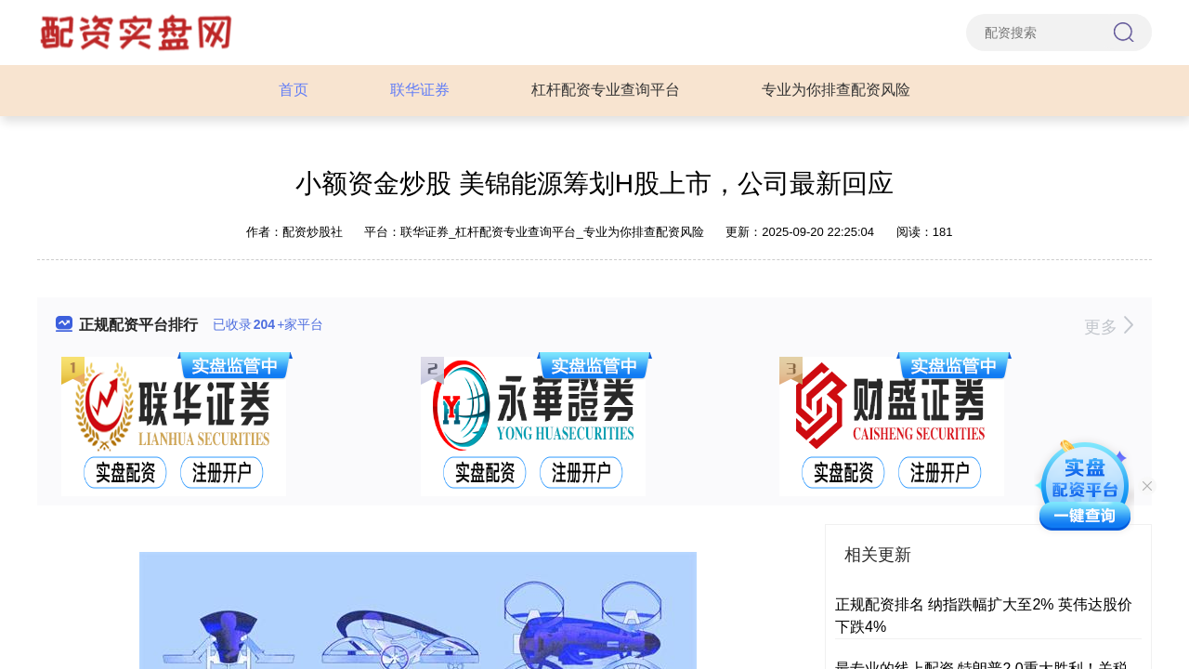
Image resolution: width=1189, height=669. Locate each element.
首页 (293, 90)
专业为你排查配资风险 (836, 90)
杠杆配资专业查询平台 (605, 90)
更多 (1108, 327)
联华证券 (420, 90)
